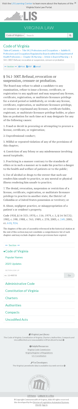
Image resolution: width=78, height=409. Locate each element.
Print (21, 66)
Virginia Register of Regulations (39, 353)
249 (62, 219)
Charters (11, 298)
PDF (29, 66)
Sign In (45, 405)
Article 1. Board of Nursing (56, 57)
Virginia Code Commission (39, 350)
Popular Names (14, 257)
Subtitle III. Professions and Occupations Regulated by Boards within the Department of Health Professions (38, 53)
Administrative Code (20, 283)
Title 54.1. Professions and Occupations (40, 50)
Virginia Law (39, 27)
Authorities (13, 305)
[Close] (75, 3)
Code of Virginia (15, 35)
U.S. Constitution (39, 356)
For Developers (39, 362)
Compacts (12, 312)
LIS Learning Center (22, 3)
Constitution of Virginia (22, 291)
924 (15, 223)
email (37, 66)
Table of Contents (11, 50)
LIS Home (31, 396)
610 (9, 223)
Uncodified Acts (16, 319)
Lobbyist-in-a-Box (46, 396)
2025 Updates (13, 263)
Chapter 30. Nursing (32, 57)
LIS (22, 15)
